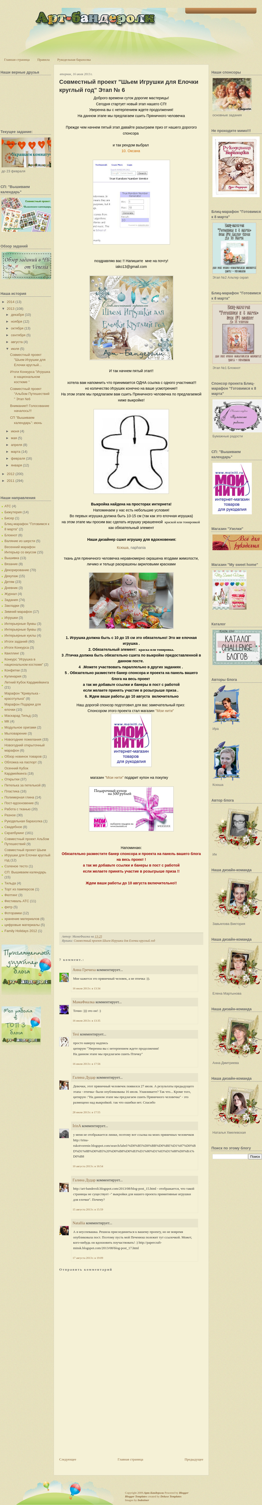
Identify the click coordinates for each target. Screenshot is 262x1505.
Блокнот (10, 535)
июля (15, 349)
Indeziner (143, 1500)
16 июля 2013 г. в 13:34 (86, 988)
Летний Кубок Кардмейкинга (26, 682)
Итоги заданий (16, 641)
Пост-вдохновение (19, 803)
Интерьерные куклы (20, 635)
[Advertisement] (98, 1420)
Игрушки (11, 618)
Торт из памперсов (19, 889)
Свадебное (13, 827)
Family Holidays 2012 (20, 931)
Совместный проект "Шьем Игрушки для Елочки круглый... (27, 360)
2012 (10, 474)
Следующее (67, 1459)
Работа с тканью (17, 809)
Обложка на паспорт (20, 762)
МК (6, 721)
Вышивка (11, 558)
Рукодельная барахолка (74, 60)
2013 (10, 309)
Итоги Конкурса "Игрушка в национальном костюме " (30, 377)
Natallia (79, 1223)
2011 (10, 481)
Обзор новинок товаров (23, 756)
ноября (16, 321)
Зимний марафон (18, 612)
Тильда (10, 883)
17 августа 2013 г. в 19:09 (88, 1257)
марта (15, 452)
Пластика (11, 791)
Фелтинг (10, 895)
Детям (9, 582)
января (16, 465)
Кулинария (12, 676)
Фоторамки (13, 913)
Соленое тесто (16, 866)
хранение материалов (21, 919)
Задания (11, 600)
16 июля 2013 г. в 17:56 (86, 1063)
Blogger (183, 1492)
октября (17, 328)
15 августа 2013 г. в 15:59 (88, 1209)
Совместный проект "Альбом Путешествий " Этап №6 (29, 394)
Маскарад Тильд (17, 716)
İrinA (77, 1126)
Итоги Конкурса (16, 647)
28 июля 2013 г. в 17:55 (86, 1112)
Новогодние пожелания (22, 739)
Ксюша (123, 547)
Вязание (11, 564)
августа (17, 342)
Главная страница (17, 60)
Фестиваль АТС (16, 901)
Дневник (11, 588)
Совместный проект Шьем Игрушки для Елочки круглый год (27, 855)
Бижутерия (13, 512)
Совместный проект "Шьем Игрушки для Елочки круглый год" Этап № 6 (128, 86)
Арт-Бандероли (154, 1492)
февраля (18, 458)
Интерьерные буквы (20, 624)
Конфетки (12, 670)
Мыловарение (15, 733)
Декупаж (11, 576)
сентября (18, 335)
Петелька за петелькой (22, 785)
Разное (10, 815)
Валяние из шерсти (19, 541)
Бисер (9, 518)
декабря (17, 315)
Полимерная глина (19, 797)
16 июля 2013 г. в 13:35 (86, 1020)
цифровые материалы (22, 925)
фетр (8, 907)
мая (14, 438)
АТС (7, 506)
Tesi (76, 1034)
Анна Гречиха (84, 970)
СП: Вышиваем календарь (25, 872)
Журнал (10, 594)
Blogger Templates (136, 1496)
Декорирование (16, 570)
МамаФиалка (84, 1002)
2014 (10, 302)
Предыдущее (194, 1459)
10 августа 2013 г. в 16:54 (88, 1166)
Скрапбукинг (14, 833)
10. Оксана (131, 151)
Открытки (11, 779)
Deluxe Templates (171, 1496)
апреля (16, 445)
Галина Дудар (84, 1077)
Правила (43, 60)
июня (15, 431)
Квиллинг (11, 653)
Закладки (11, 606)
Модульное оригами (20, 727)
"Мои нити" (165, 711)
